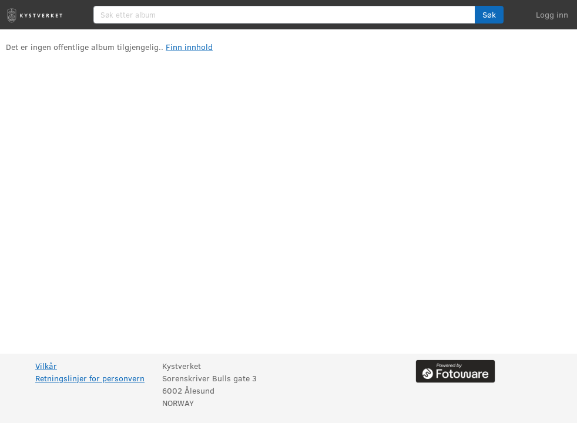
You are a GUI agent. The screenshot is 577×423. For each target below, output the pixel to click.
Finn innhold (189, 46)
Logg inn (552, 14)
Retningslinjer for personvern (90, 378)
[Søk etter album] (284, 15)
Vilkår (46, 365)
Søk (489, 14)
